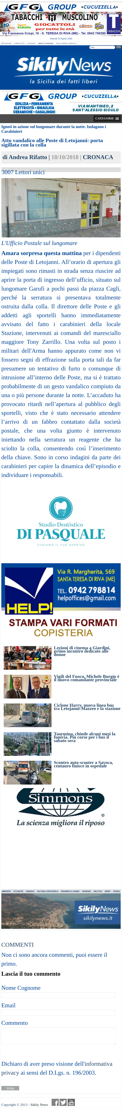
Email (8, 1005)
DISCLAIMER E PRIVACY (66, 43)
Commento (14, 1022)
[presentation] (19, 1051)
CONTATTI (31, 43)
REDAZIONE (6, 43)
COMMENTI (17, 944)
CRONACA (98, 157)
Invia (10, 1088)
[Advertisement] (61, 858)
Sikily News (39, 1105)
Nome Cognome (21, 987)
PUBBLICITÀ (19, 43)
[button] (107, 118)
